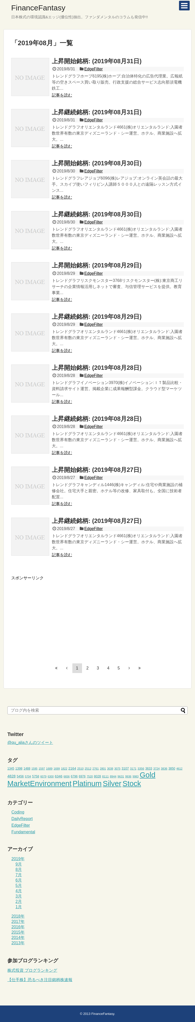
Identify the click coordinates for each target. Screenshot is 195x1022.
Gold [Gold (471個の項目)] (147, 775)
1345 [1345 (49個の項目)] (10, 768)
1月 (18, 907)
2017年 (18, 921)
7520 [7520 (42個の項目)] (90, 776)
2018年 (18, 916)
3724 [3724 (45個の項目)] (156, 768)
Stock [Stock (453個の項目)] (131, 783)
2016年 (18, 927)
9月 (18, 864)
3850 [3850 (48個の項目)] (172, 768)
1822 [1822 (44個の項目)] (64, 768)
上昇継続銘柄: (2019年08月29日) (96, 316)
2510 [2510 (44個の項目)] (80, 768)
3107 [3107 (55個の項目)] (125, 768)
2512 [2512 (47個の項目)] (88, 768)
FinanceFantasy (38, 8)
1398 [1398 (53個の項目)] (18, 768)
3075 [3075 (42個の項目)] (117, 768)
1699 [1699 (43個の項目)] (57, 768)
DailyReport (22, 819)
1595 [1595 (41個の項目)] (34, 768)
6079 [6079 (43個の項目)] (43, 776)
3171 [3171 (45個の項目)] (133, 768)
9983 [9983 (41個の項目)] (136, 776)
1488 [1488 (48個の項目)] (27, 768)
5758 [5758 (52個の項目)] (35, 776)
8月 (18, 869)
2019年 (18, 859)
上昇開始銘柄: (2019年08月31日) (96, 61)
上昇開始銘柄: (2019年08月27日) (96, 469)
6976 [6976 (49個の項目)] (82, 776)
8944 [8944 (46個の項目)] (113, 776)
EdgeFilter (93, 69)
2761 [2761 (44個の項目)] (95, 768)
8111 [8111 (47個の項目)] (105, 776)
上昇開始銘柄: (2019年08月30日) (96, 163)
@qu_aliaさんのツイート (30, 742)
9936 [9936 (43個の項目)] (128, 776)
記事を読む (62, 95)
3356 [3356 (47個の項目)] (141, 768)
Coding (17, 812)
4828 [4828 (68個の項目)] (11, 776)
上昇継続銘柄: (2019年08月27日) (96, 520)
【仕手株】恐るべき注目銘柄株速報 (39, 980)
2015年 (18, 932)
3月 (18, 896)
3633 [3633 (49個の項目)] (148, 768)
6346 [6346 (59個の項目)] (58, 776)
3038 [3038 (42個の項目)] (110, 768)
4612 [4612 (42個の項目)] (179, 768)
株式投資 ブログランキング (32, 970)
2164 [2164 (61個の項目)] (72, 768)
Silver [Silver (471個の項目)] (112, 783)
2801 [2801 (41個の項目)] (103, 768)
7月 (18, 875)
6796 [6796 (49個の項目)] (74, 776)
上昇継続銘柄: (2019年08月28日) (96, 418)
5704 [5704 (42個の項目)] (28, 776)
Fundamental (23, 832)
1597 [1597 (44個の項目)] (42, 768)
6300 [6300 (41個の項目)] (51, 776)
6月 (18, 880)
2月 (18, 901)
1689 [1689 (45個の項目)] (49, 768)
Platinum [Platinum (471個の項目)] (87, 783)
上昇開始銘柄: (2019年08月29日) (96, 265)
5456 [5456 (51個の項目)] (20, 776)
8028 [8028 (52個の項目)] (97, 776)
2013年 (18, 943)
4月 (18, 891)
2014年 (18, 937)
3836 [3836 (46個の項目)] (164, 768)
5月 (18, 885)
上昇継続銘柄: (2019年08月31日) (96, 112)
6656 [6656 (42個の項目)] (66, 776)
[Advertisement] (53, 616)
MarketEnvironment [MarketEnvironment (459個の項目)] (39, 783)
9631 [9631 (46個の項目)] (121, 776)
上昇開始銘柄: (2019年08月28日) (96, 367)
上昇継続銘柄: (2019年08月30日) (96, 214)
